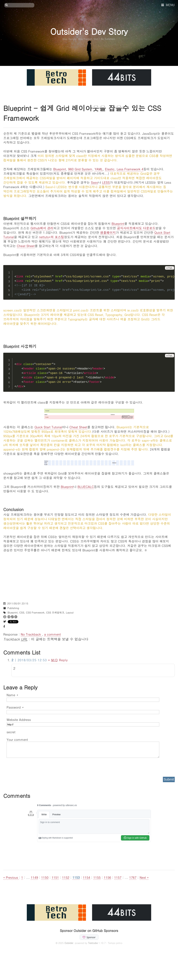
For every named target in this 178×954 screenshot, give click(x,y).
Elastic (109, 169)
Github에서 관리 (42, 228)
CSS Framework (35, 612)
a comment (52, 634)
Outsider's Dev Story (89, 31)
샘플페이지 (108, 232)
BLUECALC (86, 486)
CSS (21, 612)
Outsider (68, 943)
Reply (63, 660)
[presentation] (32, 766)
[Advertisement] (89, 575)
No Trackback (31, 634)
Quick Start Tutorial (48, 427)
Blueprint (59, 169)
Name (12, 695)
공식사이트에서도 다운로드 (136, 228)
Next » (144, 877)
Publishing (13, 608)
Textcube (93, 943)
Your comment (17, 739)
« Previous (11, 877)
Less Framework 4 (130, 169)
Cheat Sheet (26, 245)
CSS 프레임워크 (55, 612)
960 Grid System (80, 169)
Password (15, 707)
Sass (94, 182)
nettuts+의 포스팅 (51, 237)
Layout (69, 612)
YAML (99, 169)
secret (11, 732)
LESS (106, 182)
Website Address (19, 719)
